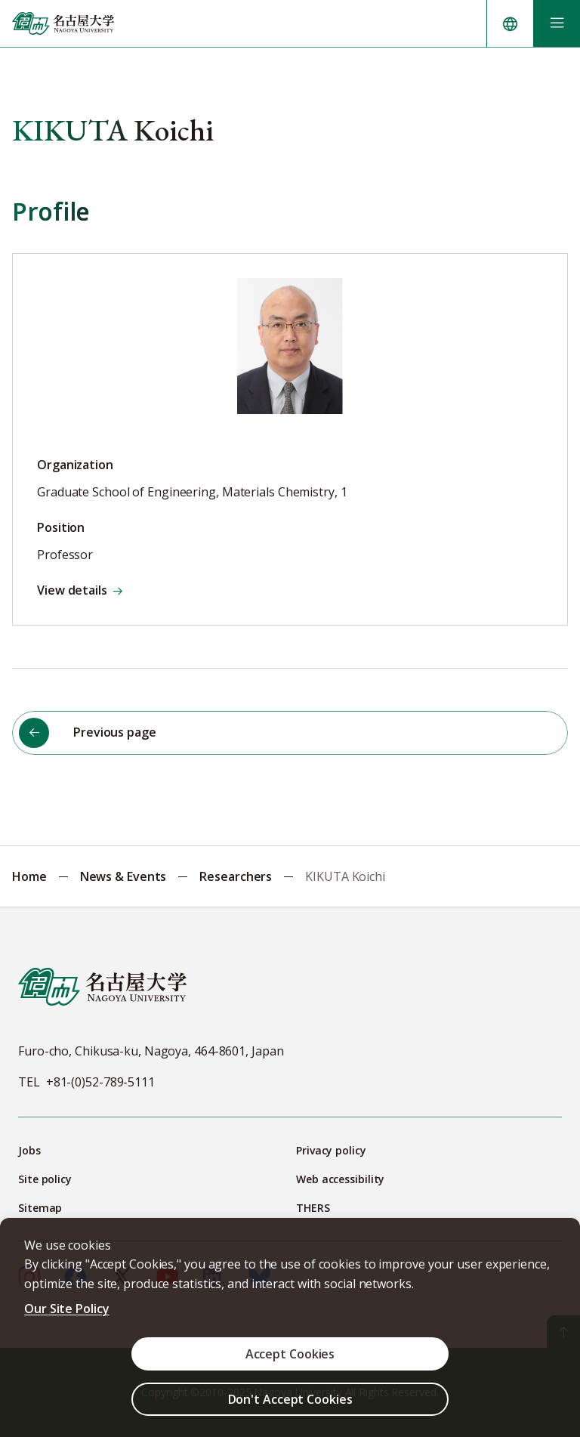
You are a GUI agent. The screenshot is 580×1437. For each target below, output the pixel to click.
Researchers (235, 876)
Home (29, 876)
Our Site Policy (67, 1308)
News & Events (123, 876)
